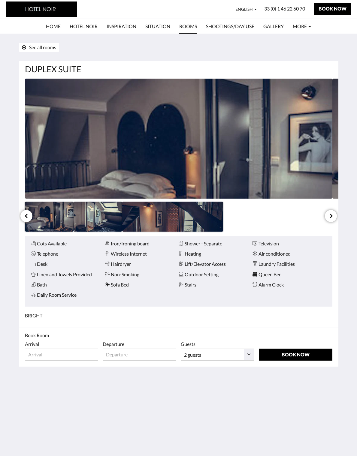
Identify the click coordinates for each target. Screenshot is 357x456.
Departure (113, 344)
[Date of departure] (139, 355)
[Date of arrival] (61, 355)
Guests (188, 344)
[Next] (331, 216)
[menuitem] (53, 26)
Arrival (32, 344)
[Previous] (26, 216)
